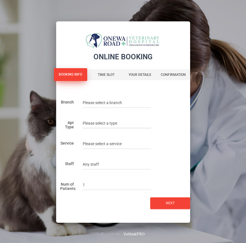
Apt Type (69, 124)
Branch (67, 102)
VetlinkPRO (134, 234)
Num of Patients (68, 186)
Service (67, 143)
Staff (69, 163)
